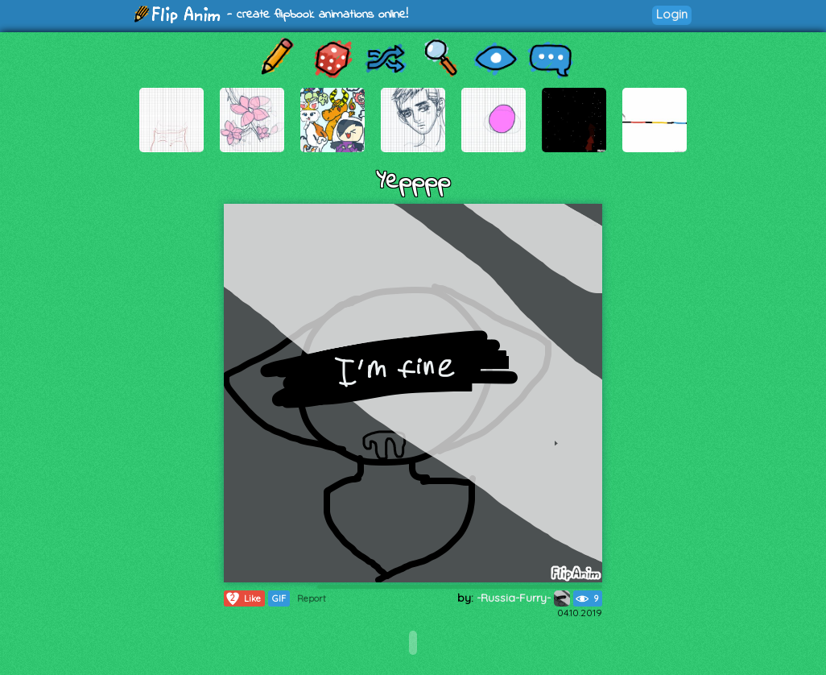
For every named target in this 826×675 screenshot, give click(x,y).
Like (243, 598)
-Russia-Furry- (523, 597)
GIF (279, 598)
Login (672, 14)
